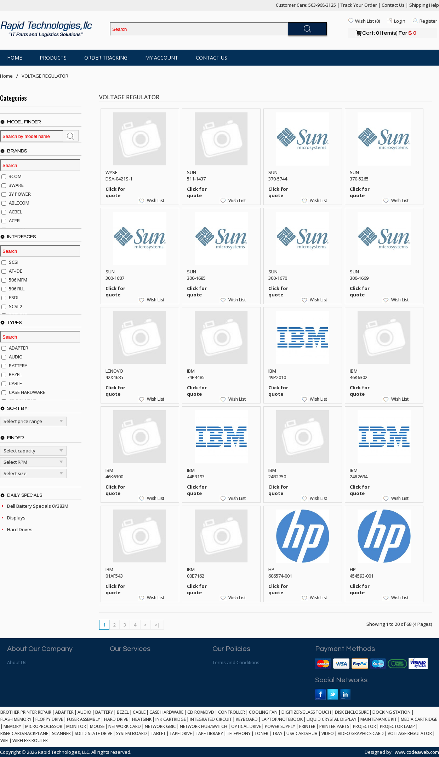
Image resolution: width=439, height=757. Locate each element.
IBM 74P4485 (196, 374)
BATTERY (104, 712)
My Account (161, 57)
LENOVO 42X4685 (114, 374)
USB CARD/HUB (302, 733)
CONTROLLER (231, 712)
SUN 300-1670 (277, 274)
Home (14, 57)
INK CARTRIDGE (170, 719)
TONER (261, 733)
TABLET (158, 733)
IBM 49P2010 (277, 374)
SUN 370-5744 (277, 175)
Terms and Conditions (236, 662)
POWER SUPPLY (280, 726)
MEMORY (12, 726)
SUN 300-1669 (359, 274)
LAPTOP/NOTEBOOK (282, 719)
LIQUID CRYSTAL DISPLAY (332, 719)
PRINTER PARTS (334, 726)
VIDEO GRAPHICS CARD (361, 733)
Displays (16, 517)
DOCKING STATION (391, 712)
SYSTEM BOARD (131, 733)
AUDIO (84, 712)
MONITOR (76, 726)
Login (399, 21)
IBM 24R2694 (358, 473)
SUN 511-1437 (196, 175)
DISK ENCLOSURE (352, 712)
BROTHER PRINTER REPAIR (25, 712)
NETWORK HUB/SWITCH (203, 726)
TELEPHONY (239, 733)
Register (428, 21)
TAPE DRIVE (181, 733)
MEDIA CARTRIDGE (419, 719)
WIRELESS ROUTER (30, 740)
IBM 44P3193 (196, 473)
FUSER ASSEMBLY (83, 719)
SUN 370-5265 (359, 175)
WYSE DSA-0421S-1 (119, 175)
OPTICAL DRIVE (246, 726)
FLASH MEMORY (16, 719)
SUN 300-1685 (196, 274)
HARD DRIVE (116, 719)
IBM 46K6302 (358, 374)
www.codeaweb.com (417, 752)
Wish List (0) (367, 21)
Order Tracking (105, 57)
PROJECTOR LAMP (397, 726)
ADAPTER (64, 712)
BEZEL (123, 712)
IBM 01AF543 (114, 572)
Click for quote (115, 192)
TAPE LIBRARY (209, 733)
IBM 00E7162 (195, 572)
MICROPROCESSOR (43, 726)
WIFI (4, 740)
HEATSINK (142, 719)
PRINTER (307, 726)
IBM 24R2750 (277, 473)
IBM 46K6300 (114, 473)
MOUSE (97, 726)
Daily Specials (24, 495)
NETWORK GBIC (160, 726)
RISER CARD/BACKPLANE (24, 733)
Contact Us (393, 5)
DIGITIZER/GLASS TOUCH (306, 712)
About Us (17, 662)
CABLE (139, 712)
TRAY (277, 733)
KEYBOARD (247, 719)
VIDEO (327, 733)
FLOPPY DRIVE (49, 719)
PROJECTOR (364, 726)
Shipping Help (424, 5)
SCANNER (61, 733)
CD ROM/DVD (200, 712)
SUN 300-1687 (115, 274)
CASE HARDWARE (166, 712)
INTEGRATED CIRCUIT (211, 719)
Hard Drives (20, 529)
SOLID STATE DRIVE (93, 733)
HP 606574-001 (280, 572)
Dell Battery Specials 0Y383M (37, 506)
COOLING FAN (263, 712)
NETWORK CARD (124, 726)
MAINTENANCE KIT (378, 719)
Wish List (155, 200)
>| (157, 625)
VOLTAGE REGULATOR (45, 76)
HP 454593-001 (362, 572)
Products (53, 57)
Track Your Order (359, 5)
